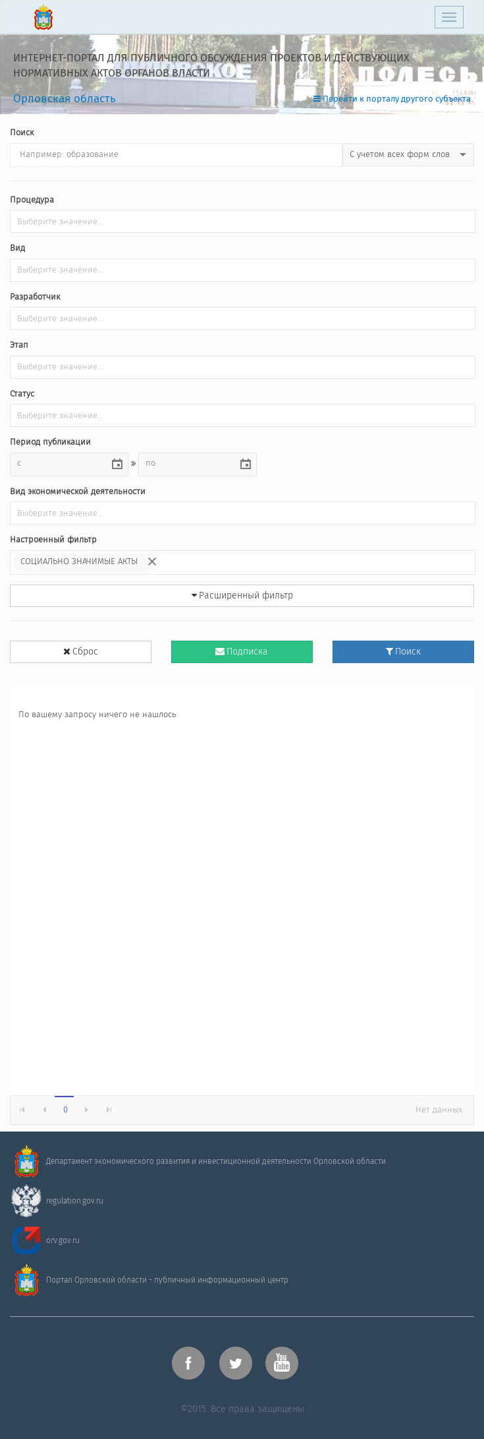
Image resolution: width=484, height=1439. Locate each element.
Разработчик (35, 298)
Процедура (32, 201)
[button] (117, 464)
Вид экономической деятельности (78, 492)
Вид (17, 249)
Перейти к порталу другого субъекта (392, 99)
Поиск (22, 133)
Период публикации (50, 443)
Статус (22, 395)
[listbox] (408, 154)
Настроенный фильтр (53, 540)
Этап (19, 346)
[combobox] (59, 464)
